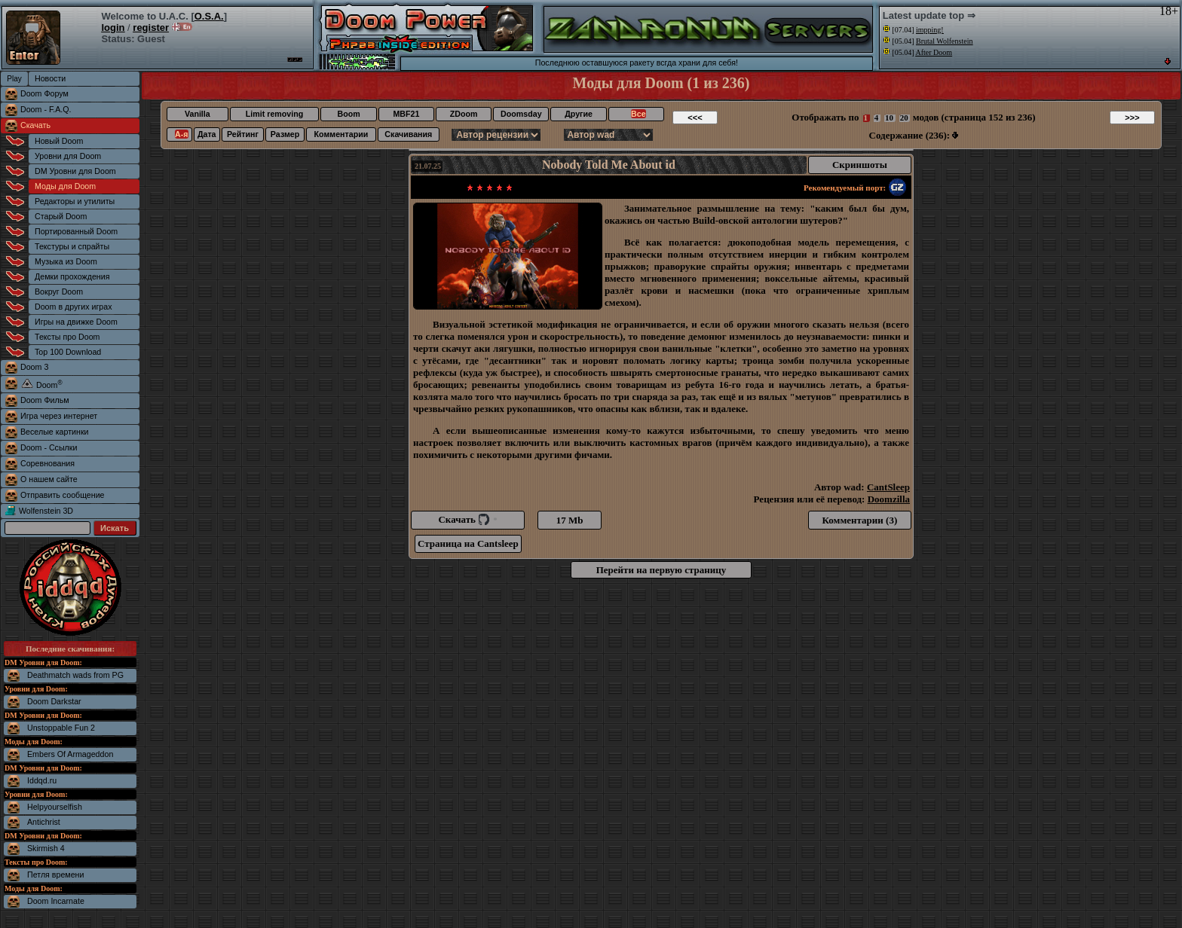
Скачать (35, 125)
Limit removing (274, 113)
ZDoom (464, 113)
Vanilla (197, 113)
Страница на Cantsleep (468, 543)
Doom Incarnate (55, 900)
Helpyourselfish (54, 806)
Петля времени (55, 874)
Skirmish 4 (46, 848)
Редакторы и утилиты (75, 201)
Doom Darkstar (54, 701)
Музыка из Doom (66, 261)
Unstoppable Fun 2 (61, 727)
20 (904, 117)
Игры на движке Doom (76, 321)
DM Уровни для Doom (75, 171)
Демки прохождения (72, 276)
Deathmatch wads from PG (75, 674)
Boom (348, 113)
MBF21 (406, 113)
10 (889, 117)
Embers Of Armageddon (70, 754)
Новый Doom (59, 140)
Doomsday (521, 113)
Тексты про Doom (67, 336)
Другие (579, 113)
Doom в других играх (73, 306)
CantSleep (888, 487)
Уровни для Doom (68, 155)
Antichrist (43, 821)
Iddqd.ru (42, 780)
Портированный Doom (76, 231)
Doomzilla (889, 499)
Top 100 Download (68, 351)
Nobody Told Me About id (608, 164)
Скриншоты (859, 164)
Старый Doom (61, 216)
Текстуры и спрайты (72, 246)
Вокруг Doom (59, 291)
